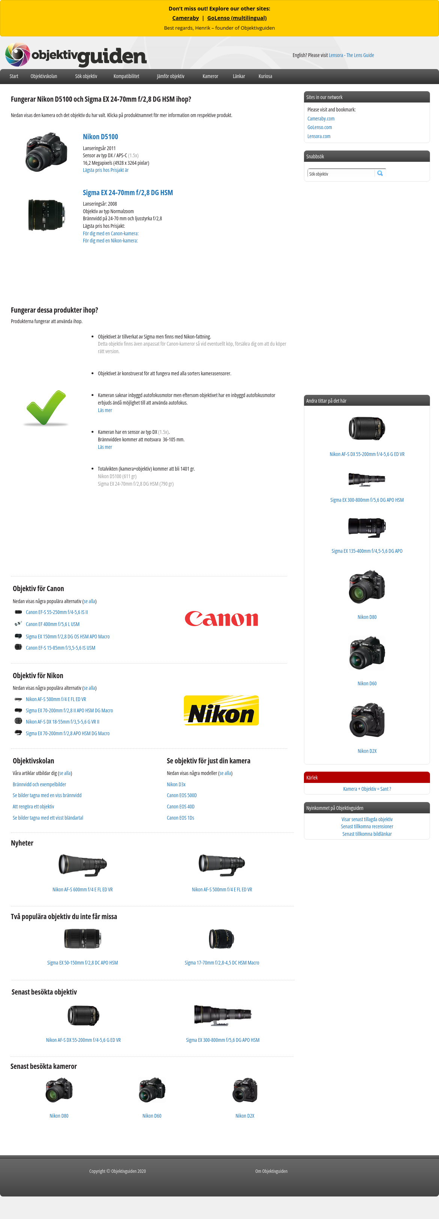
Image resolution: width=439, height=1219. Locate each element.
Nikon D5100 (100, 136)
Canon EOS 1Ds (180, 817)
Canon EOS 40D (181, 806)
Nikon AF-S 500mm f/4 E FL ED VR (56, 699)
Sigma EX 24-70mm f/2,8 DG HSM (128, 192)
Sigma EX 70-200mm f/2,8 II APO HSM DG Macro (69, 710)
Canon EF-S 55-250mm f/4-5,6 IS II (57, 612)
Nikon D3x (176, 784)
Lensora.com (319, 136)
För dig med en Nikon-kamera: (111, 240)
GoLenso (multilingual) (237, 17)
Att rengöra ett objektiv (33, 806)
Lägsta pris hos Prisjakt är (106, 169)
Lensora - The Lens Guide (351, 55)
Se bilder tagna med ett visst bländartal (48, 817)
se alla (89, 601)
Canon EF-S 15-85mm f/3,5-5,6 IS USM (60, 647)
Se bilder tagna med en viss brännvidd (47, 795)
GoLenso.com (319, 127)
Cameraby (185, 17)
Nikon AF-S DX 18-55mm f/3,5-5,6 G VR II (62, 721)
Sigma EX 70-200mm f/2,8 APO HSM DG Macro (68, 733)
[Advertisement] (147, 273)
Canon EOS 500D (182, 795)
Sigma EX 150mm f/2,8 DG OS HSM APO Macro (68, 636)
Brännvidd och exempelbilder (39, 784)
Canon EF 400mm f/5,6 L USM (53, 624)
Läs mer (105, 410)
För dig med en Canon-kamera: (111, 233)
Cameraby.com (320, 118)
